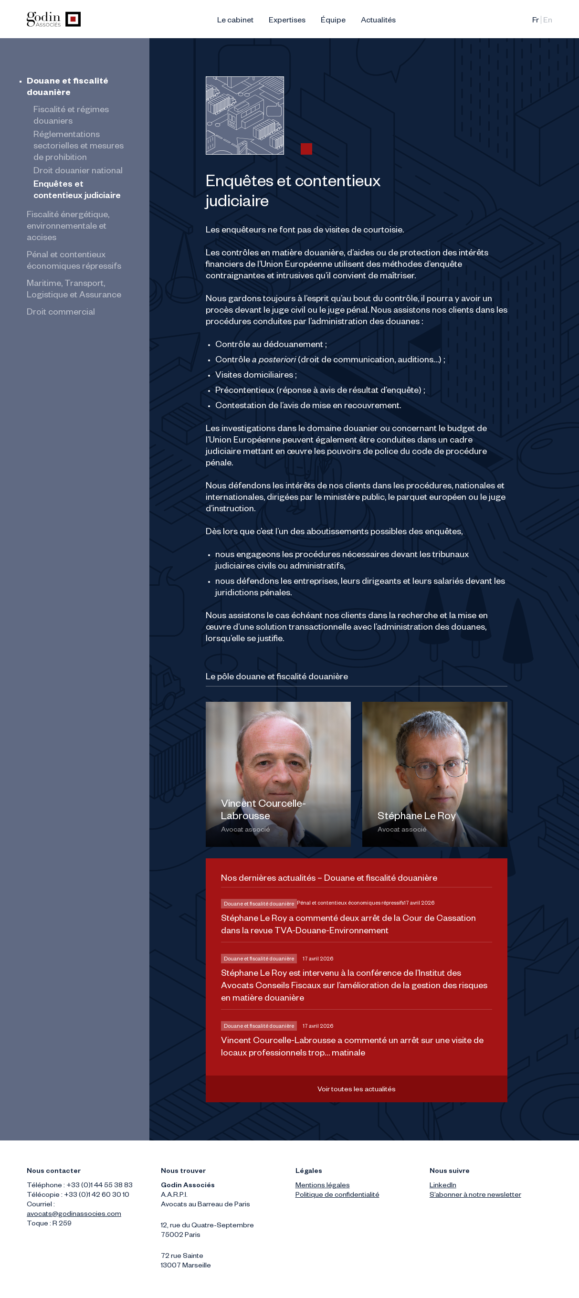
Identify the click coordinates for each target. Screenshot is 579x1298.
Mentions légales (322, 1186)
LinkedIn (443, 1186)
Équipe (333, 21)
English (547, 21)
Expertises (287, 21)
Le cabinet (235, 21)
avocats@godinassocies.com (74, 1215)
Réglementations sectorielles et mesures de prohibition (78, 147)
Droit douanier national (78, 172)
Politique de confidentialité (337, 1196)
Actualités (378, 21)
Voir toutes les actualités (356, 1090)
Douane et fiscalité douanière (259, 905)
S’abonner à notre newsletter (475, 1196)
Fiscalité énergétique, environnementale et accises (68, 227)
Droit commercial (61, 313)
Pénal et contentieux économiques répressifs (350, 904)
